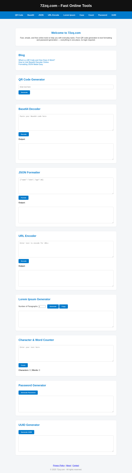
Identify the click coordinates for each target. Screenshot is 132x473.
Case (82, 15)
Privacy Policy (59, 466)
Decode (23, 134)
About (68, 466)
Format (23, 198)
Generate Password (28, 392)
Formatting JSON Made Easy (31, 64)
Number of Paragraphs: (28, 306)
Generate (24, 92)
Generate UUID (26, 432)
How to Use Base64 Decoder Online (34, 62)
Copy (63, 306)
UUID (113, 15)
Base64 (30, 15)
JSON (41, 15)
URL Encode (53, 15)
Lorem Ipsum (69, 15)
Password (102, 15)
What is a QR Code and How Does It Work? (37, 60)
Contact (76, 466)
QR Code (19, 15)
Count (91, 15)
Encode (23, 261)
